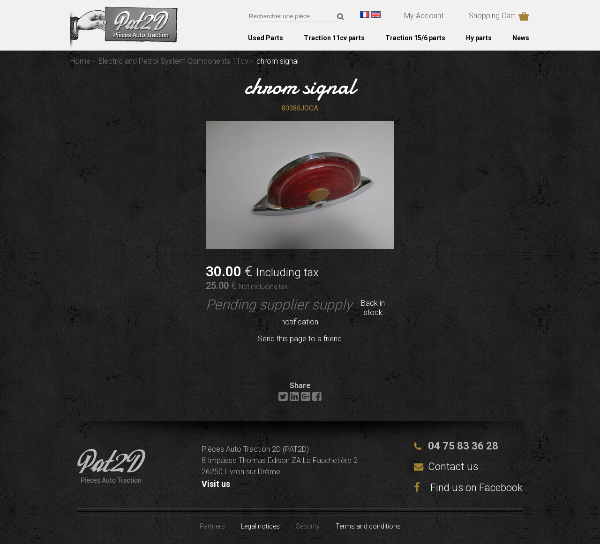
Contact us (453, 466)
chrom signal (300, 86)
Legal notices (260, 526)
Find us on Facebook (468, 487)
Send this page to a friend (300, 338)
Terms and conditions (368, 526)
